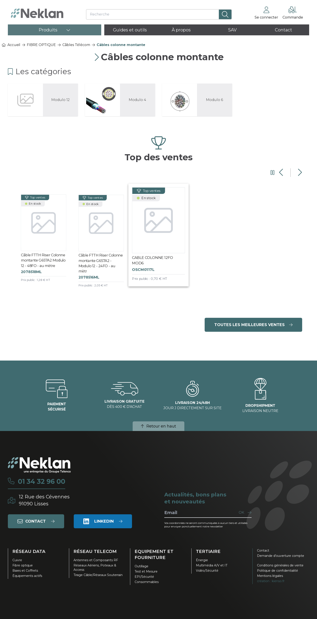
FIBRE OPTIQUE (41, 45)
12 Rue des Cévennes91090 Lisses (44, 500)
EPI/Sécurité (144, 577)
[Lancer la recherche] (225, 14)
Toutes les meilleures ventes (253, 324)
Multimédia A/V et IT (211, 565)
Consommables (147, 582)
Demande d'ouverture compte (280, 556)
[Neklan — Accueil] (37, 13)
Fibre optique (22, 565)
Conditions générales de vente (280, 565)
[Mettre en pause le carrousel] (272, 172)
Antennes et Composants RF (96, 560)
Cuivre (17, 560)
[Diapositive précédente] (281, 172)
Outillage (141, 566)
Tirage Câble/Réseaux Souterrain (98, 575)
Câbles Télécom (76, 45)
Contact (263, 550)
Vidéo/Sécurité (207, 571)
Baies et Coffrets (25, 571)
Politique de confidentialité (277, 571)
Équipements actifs (27, 576)
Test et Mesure (146, 571)
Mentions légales (270, 576)
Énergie (202, 560)
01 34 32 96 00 (41, 481)
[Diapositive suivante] (299, 172)
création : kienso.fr (270, 581)
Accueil (11, 45)
